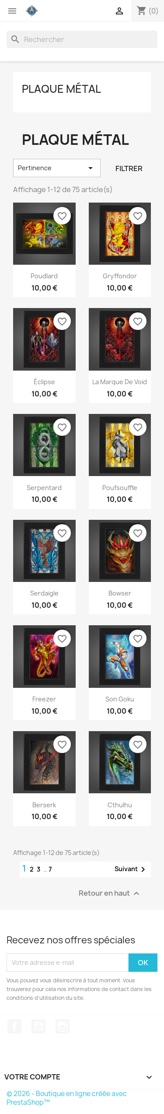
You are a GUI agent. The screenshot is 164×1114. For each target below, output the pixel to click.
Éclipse (44, 382)
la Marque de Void (119, 382)
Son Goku (119, 699)
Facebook (14, 1026)
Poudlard (44, 276)
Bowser (119, 593)
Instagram (63, 1026)
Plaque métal (61, 88)
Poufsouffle (119, 487)
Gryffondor (120, 276)
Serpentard (44, 487)
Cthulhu (120, 805)
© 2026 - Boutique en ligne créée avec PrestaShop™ (67, 1098)
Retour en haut (110, 893)
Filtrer (129, 168)
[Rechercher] (82, 39)
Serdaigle (44, 593)
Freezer (44, 699)
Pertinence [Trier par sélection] (57, 168)
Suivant (131, 869)
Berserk (44, 805)
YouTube (38, 1026)
